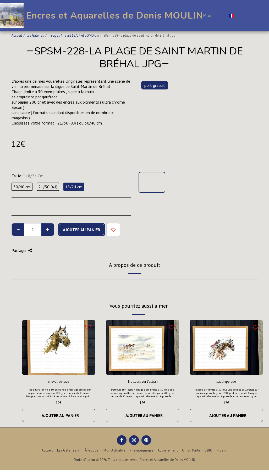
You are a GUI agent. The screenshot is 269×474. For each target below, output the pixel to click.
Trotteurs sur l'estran (142, 381)
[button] (241, 15)
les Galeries (35, 35)
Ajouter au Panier (81, 229)
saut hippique (226, 381)
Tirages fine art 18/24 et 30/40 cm (74, 35)
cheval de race (58, 381)
